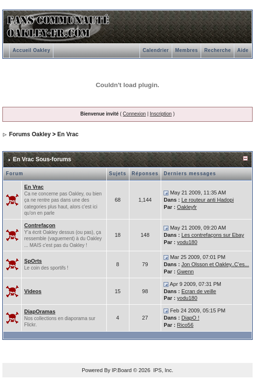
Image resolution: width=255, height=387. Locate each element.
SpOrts (33, 261)
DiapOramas (39, 311)
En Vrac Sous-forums (42, 159)
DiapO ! (190, 318)
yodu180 (187, 242)
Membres (186, 50)
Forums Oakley (30, 134)
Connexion (134, 113)
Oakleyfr (187, 207)
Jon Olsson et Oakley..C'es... (215, 264)
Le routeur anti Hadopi (207, 200)
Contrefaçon (39, 225)
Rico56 (185, 325)
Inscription (161, 113)
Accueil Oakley (31, 50)
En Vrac (67, 134)
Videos (32, 291)
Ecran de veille (198, 291)
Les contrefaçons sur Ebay (212, 235)
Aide (243, 50)
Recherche (217, 50)
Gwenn (185, 271)
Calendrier (156, 50)
